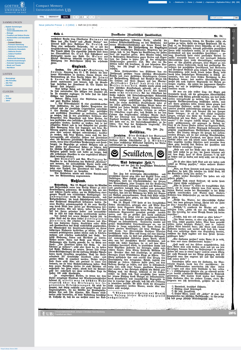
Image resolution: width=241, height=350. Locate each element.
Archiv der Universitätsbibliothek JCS (17, 30)
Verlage (8, 98)
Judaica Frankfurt (15, 54)
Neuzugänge (10, 78)
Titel (42, 17)
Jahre (8, 100)
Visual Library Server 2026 (9, 349)
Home (190, 2)
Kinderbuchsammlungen (16, 61)
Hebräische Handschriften (18, 47)
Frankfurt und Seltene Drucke (18, 35)
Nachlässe (11, 67)
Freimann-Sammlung (16, 44)
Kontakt (199, 2)
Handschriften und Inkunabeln (18, 38)
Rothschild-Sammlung (16, 58)
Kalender (9, 85)
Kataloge (11, 56)
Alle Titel (9, 83)
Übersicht (54, 17)
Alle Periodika (11, 81)
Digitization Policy (223, 2)
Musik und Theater (14, 65)
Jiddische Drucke (14, 51)
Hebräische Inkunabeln (17, 49)
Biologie (10, 33)
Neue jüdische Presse (50, 25)
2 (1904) (70, 25)
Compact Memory (15, 42)
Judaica (10, 40)
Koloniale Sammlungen (16, 63)
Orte (7, 96)
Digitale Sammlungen (14, 27)
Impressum (210, 2)
